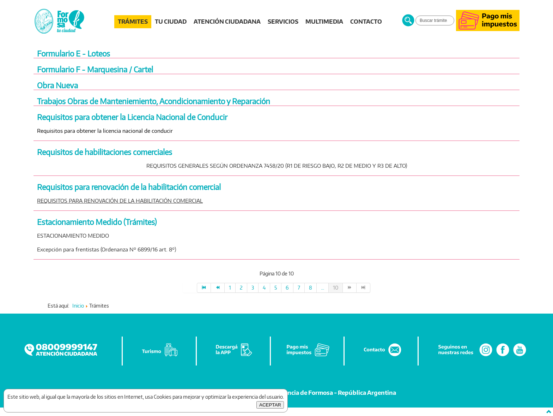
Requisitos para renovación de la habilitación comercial (129, 187)
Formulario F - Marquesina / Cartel (95, 69)
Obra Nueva (57, 85)
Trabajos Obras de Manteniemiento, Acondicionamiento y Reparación (153, 101)
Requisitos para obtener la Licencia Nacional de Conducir (132, 117)
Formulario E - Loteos (73, 53)
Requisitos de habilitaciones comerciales (104, 152)
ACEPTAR (270, 405)
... (322, 288)
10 (335, 288)
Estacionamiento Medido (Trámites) (97, 222)
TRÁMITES (133, 21)
